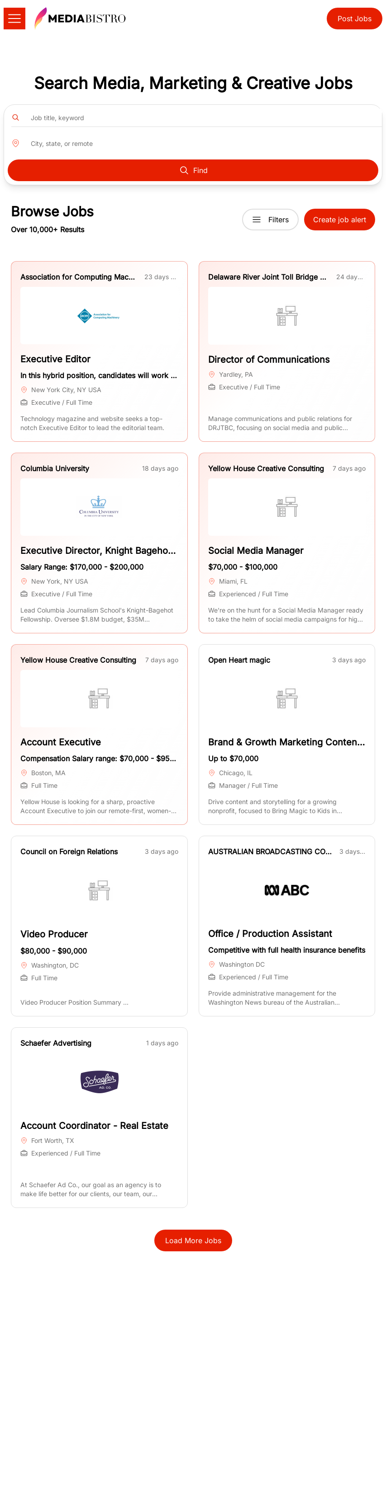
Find (193, 170)
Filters (270, 219)
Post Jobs (355, 18)
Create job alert (339, 219)
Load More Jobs (193, 1240)
